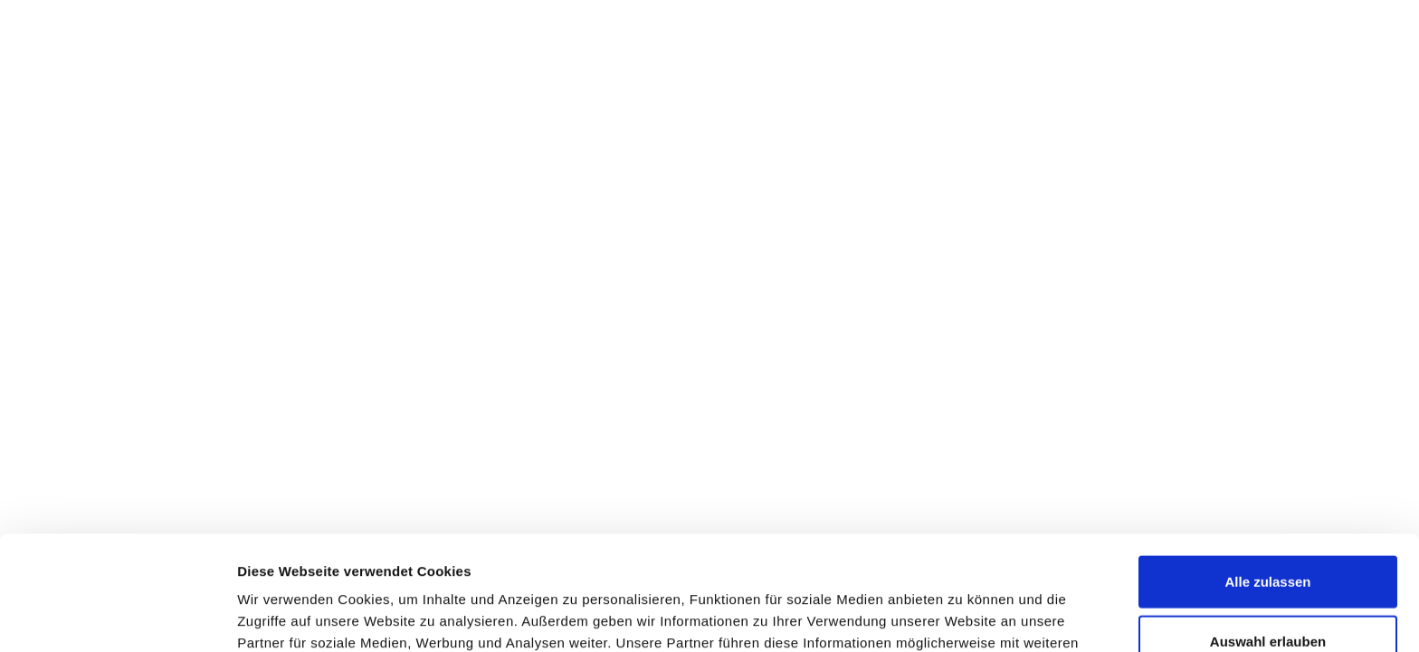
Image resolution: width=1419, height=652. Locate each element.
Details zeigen (962, 616)
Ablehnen (1268, 592)
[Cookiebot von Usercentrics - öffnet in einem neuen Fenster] (117, 616)
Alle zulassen (1267, 474)
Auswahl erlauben (1268, 534)
